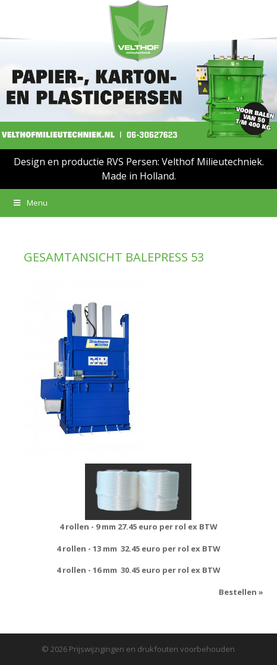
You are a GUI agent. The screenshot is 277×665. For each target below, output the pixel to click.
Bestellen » (241, 592)
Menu (30, 202)
